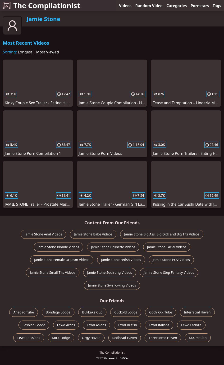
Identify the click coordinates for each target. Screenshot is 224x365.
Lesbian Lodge (34, 325)
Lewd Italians (159, 325)
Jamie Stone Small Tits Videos (52, 272)
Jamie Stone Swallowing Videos (112, 285)
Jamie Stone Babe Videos (93, 234)
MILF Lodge (61, 337)
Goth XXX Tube (160, 312)
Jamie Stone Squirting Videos (109, 272)
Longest (25, 52)
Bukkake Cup (92, 312)
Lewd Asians (96, 325)
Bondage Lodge (58, 312)
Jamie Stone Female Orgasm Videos (61, 259)
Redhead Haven (124, 337)
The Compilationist (41, 5)
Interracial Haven (197, 312)
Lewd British (127, 325)
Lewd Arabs (66, 325)
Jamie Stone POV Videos (171, 259)
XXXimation (198, 337)
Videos (125, 5)
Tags (217, 5)
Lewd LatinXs (191, 325)
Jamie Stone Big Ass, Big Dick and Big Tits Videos (161, 234)
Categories (176, 5)
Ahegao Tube (23, 312)
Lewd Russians (28, 337)
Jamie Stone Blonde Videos (58, 247)
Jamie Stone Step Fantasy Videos (169, 272)
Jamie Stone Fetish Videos (121, 259)
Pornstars (200, 5)
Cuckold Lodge (125, 312)
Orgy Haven (91, 337)
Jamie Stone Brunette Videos (113, 247)
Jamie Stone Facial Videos (167, 247)
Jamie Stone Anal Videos (43, 234)
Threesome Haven (163, 337)
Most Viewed (47, 52)
